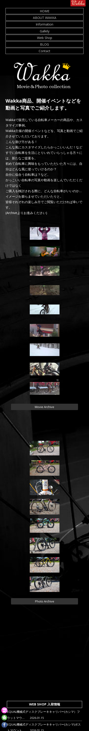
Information (44, 24)
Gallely (44, 31)
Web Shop (44, 38)
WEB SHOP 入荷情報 (44, 704)
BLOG (44, 44)
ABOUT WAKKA (44, 17)
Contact (44, 51)
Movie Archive (44, 407)
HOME (44, 11)
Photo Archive (44, 601)
